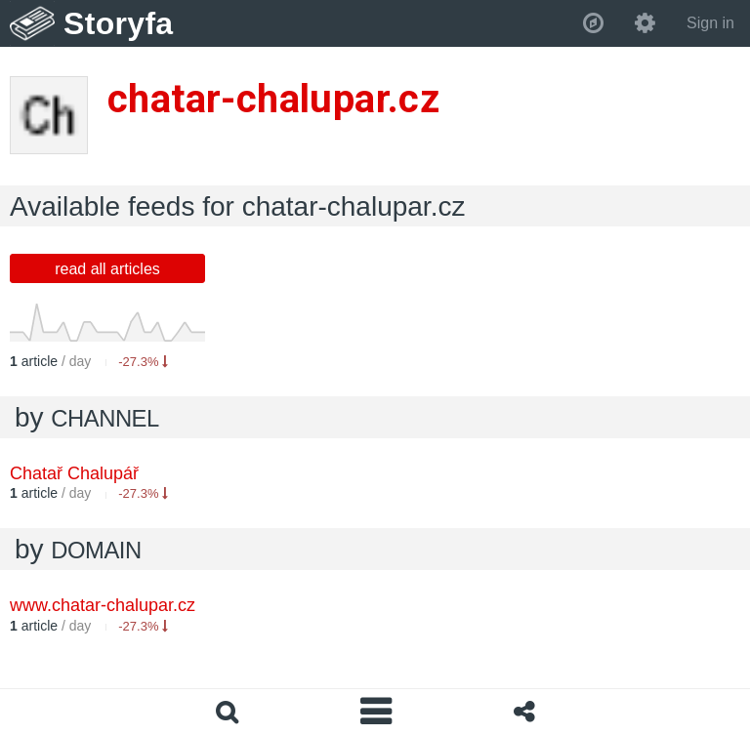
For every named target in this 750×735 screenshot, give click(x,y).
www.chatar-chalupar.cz (102, 605)
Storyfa (118, 23)
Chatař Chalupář (74, 473)
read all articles (107, 269)
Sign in (710, 23)
